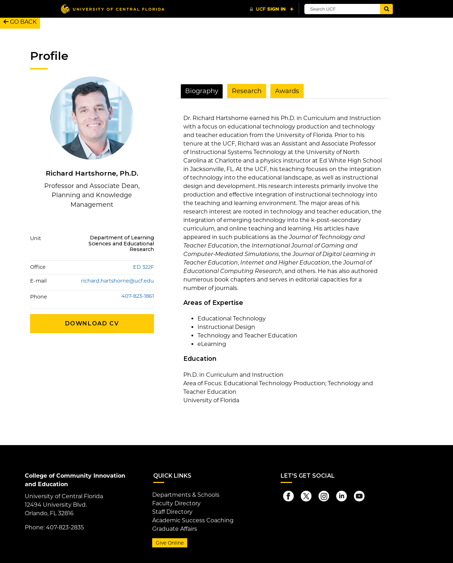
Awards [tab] (287, 91)
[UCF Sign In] (272, 9)
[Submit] (386, 9)
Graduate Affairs (174, 528)
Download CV (92, 323)
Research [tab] (247, 91)
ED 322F (143, 267)
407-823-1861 (137, 296)
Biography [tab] (201, 91)
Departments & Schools (185, 494)
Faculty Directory (176, 503)
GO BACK (20, 21)
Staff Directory (172, 511)
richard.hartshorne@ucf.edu (117, 281)
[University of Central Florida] (112, 8)
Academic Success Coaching (193, 520)
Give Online (170, 543)
